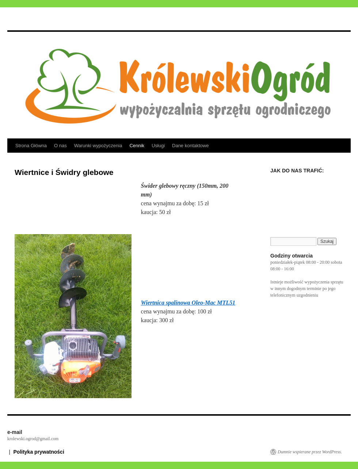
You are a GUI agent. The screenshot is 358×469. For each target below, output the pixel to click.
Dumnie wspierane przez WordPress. (310, 451)
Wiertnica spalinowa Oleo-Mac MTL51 (188, 303)
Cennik (136, 145)
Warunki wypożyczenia (98, 145)
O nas (60, 145)
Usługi (158, 145)
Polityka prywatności (39, 452)
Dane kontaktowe (190, 145)
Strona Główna (31, 145)
